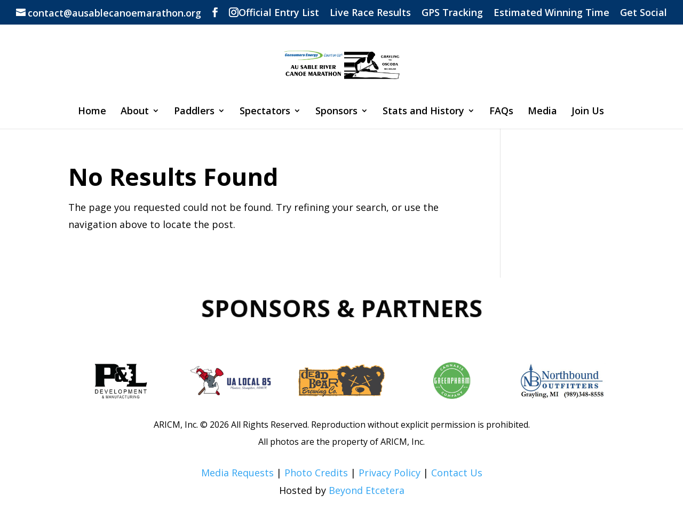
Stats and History (423, 112)
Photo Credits (316, 472)
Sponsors (336, 112)
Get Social (643, 13)
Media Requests (237, 472)
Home (92, 112)
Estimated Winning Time (551, 13)
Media (542, 112)
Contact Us (456, 472)
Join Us (587, 112)
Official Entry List (279, 13)
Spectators (265, 112)
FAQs (501, 112)
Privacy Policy (389, 472)
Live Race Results (370, 13)
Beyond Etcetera (366, 490)
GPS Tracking (452, 13)
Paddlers (194, 112)
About (135, 112)
